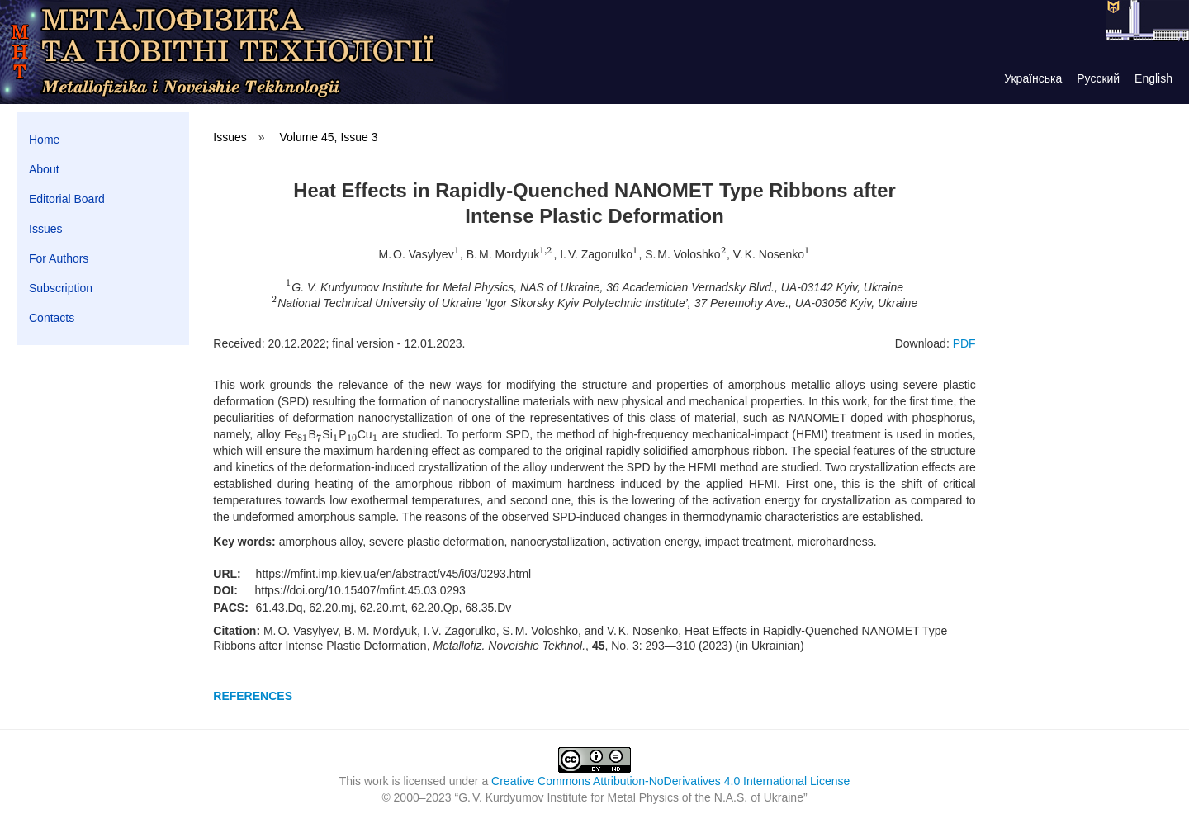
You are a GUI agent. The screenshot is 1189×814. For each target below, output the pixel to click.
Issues (45, 228)
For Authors (58, 258)
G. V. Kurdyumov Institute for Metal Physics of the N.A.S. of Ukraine (630, 797)
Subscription (60, 288)
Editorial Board (67, 199)
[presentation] (457, 254)
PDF (964, 343)
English (1153, 78)
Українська (1033, 78)
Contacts (51, 317)
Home (44, 139)
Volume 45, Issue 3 (328, 137)
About (44, 169)
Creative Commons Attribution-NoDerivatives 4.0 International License (670, 781)
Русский (1098, 78)
